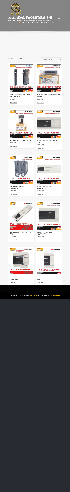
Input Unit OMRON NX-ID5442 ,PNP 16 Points (38, 24)
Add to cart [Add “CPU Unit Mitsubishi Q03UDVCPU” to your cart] (13, 236)
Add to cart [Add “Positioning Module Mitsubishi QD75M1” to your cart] (40, 146)
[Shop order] (51, 103)
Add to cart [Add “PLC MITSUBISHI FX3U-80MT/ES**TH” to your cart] (40, 236)
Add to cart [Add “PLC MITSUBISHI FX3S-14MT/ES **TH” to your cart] (40, 326)
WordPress (33, 292)
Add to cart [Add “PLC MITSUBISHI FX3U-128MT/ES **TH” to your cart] (13, 281)
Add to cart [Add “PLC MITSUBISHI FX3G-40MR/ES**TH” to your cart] (40, 281)
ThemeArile (55, 292)
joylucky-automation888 (25, 17)
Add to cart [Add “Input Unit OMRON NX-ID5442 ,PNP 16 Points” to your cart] (13, 146)
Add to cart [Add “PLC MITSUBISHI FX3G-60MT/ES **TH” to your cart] (40, 191)
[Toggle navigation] (59, 19)
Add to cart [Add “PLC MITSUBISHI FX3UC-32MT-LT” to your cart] (13, 189)
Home (20, 24)
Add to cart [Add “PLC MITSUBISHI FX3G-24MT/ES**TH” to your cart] (13, 326)
